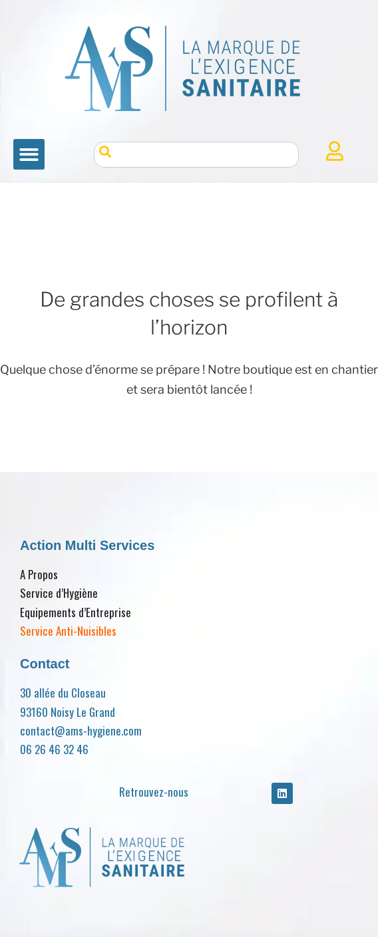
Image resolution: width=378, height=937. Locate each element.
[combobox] (196, 155)
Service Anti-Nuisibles (68, 630)
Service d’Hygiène (59, 593)
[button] (29, 154)
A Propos (39, 574)
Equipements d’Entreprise (75, 612)
